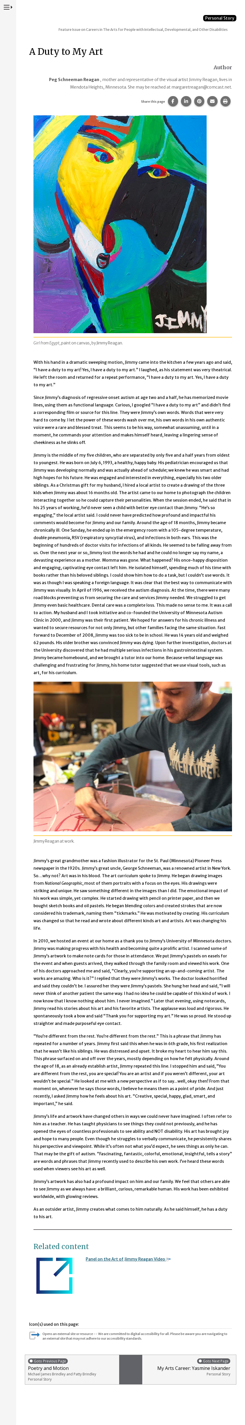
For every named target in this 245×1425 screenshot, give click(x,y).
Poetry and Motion (72, 1370)
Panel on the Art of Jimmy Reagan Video (128, 1259)
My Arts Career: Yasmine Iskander (188, 1367)
